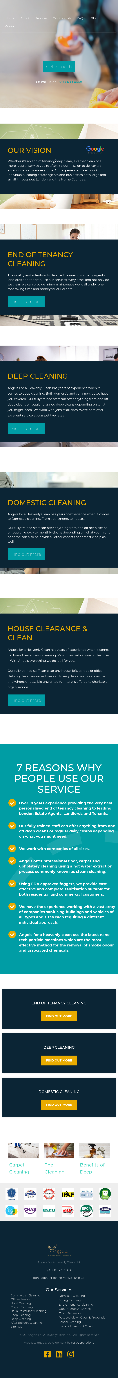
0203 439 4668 (70, 82)
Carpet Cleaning (22, 1307)
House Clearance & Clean (76, 1326)
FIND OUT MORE (59, 1016)
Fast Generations (82, 1342)
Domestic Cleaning (72, 1296)
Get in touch (59, 66)
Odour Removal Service (75, 1309)
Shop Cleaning (21, 1315)
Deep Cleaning (21, 1319)
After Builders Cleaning (26, 1322)
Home (9, 18)
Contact (11, 26)
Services (41, 18)
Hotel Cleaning (21, 1303)
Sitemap (16, 1326)
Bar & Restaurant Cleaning (28, 1311)
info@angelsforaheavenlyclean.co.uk (60, 1278)
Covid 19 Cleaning (71, 1313)
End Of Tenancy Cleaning (76, 1304)
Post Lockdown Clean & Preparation (83, 1317)
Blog (94, 18)
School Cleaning (70, 1322)
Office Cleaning (21, 1299)
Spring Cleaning (70, 1300)
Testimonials (62, 18)
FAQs (81, 18)
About (24, 18)
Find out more (26, 301)
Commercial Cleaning (25, 1295)
